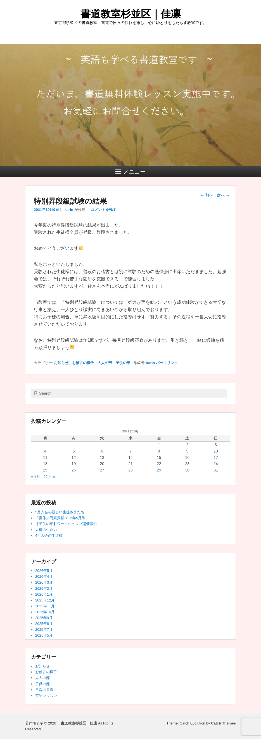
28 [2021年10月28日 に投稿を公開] (130, 470)
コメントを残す (103, 210)
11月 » (49, 476)
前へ (206, 195)
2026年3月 (44, 582)
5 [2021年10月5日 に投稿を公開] (74, 451)
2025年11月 (44, 606)
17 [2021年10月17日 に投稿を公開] (215, 457)
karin (69, 210)
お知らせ (61, 363)
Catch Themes (223, 723)
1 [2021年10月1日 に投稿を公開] (159, 444)
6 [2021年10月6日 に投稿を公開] (102, 451)
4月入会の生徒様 (49, 535)
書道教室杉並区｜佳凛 (130, 14)
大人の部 (105, 363)
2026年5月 (44, 571)
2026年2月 (44, 588)
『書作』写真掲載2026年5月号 (60, 518)
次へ (223, 195)
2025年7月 (44, 629)
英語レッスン (46, 696)
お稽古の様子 (83, 363)
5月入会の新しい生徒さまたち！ (61, 512)
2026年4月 (44, 576)
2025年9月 (44, 618)
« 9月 (35, 476)
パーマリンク (167, 363)
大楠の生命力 (46, 530)
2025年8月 (44, 624)
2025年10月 (44, 612)
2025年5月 (44, 635)
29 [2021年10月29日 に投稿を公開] (159, 470)
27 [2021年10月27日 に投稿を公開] (102, 470)
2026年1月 (44, 594)
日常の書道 (44, 690)
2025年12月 (44, 600)
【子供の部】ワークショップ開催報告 (66, 524)
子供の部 (123, 363)
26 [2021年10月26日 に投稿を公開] (74, 470)
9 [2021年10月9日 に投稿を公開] (187, 451)
